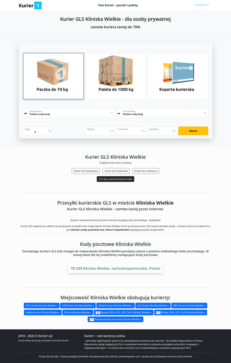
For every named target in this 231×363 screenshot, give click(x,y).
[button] (202, 5)
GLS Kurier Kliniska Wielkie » (153, 305)
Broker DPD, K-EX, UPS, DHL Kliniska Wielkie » (124, 312)
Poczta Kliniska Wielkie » (77, 312)
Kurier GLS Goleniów (116, 171)
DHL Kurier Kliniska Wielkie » (42, 305)
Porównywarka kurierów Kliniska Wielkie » (116, 319)
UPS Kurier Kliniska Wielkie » (78, 305)
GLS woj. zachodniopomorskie (115, 179)
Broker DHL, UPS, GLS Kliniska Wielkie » (180, 312)
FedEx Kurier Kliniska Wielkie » (43, 312)
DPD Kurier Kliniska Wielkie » (189, 305)
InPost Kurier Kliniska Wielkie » (115, 305)
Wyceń (193, 131)
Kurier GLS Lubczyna (145, 171)
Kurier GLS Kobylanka (86, 171)
